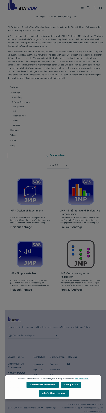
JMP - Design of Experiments (26, 211)
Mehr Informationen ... (82, 380)
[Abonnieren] (56, 335)
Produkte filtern (55, 155)
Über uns (54, 365)
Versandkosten (68, 408)
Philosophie (55, 370)
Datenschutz (38, 365)
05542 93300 (16, 373)
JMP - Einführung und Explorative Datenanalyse (80, 212)
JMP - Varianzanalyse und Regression (75, 275)
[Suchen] (88, 7)
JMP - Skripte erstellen (23, 274)
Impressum (38, 370)
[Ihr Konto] (94, 7)
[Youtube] (68, 365)
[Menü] (82, 7)
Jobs (52, 375)
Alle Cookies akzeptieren (54, 395)
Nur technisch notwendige (42, 386)
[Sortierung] (58, 165)
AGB (35, 375)
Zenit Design (51, 408)
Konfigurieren (71, 386)
